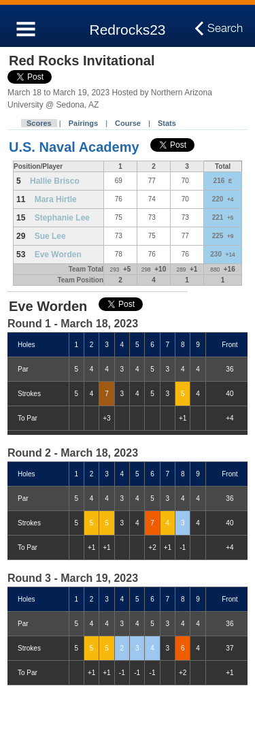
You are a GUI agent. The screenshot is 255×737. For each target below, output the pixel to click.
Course (128, 123)
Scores (39, 123)
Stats (167, 123)
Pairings (83, 123)
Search (225, 28)
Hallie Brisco (55, 181)
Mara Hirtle (56, 199)
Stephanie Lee (62, 218)
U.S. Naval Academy (74, 147)
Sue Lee (50, 236)
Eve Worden (58, 254)
